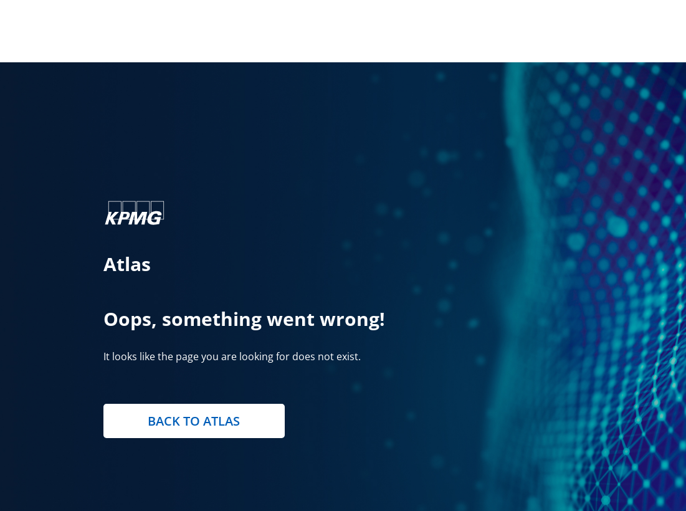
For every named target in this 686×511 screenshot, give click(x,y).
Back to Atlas (194, 421)
